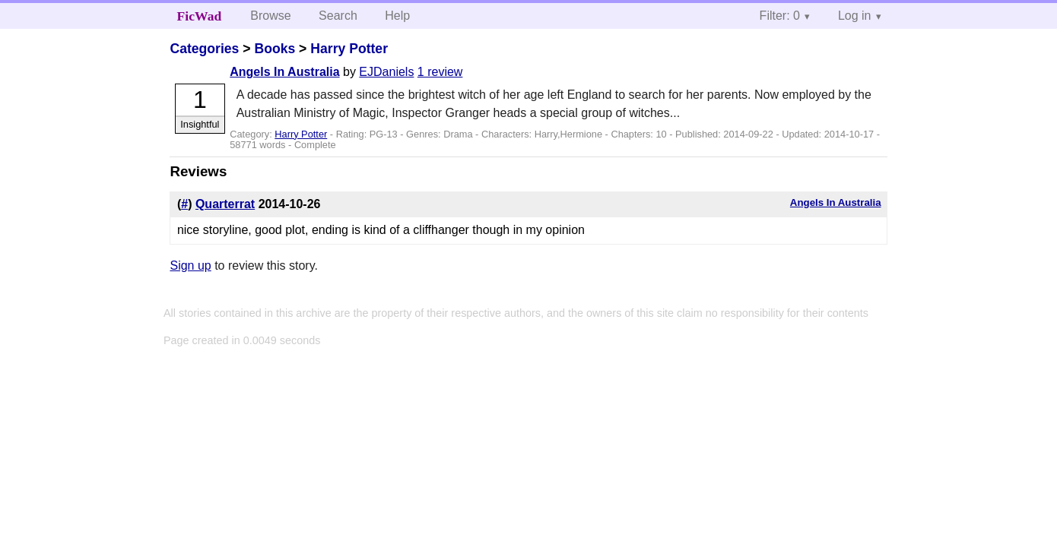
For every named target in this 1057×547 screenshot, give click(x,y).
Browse (270, 15)
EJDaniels (386, 71)
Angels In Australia (284, 71)
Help (397, 15)
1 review (440, 71)
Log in (854, 15)
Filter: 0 (780, 15)
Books (274, 48)
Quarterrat (225, 204)
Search (338, 15)
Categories (204, 48)
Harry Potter (349, 48)
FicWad (199, 16)
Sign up (190, 265)
